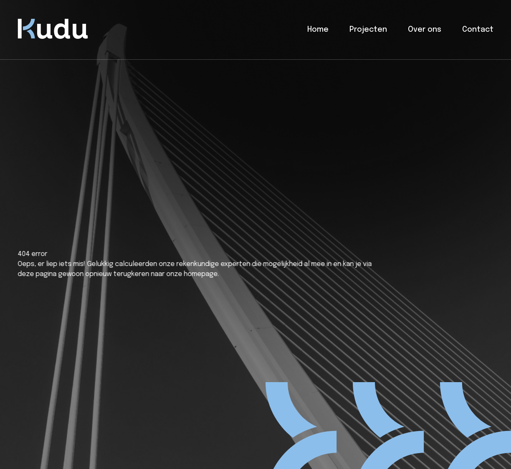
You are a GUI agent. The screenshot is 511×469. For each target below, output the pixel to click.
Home (318, 29)
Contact (477, 29)
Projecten (368, 29)
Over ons (424, 29)
